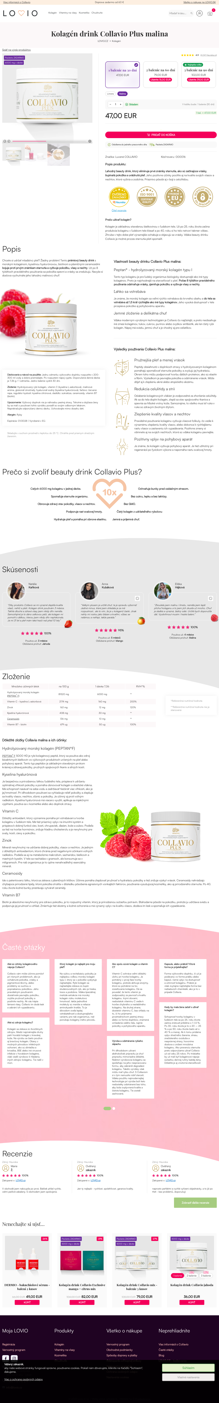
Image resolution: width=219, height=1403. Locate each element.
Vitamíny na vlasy (68, 12)
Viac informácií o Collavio (16, 2)
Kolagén (52, 12)
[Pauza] (89, 141)
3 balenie (206, 1275)
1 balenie (177, 1275)
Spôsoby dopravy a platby (121, 1355)
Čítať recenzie (119, 210)
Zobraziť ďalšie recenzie (195, 1202)
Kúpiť (27, 1302)
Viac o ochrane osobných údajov (23, 1379)
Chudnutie (97, 12)
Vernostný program (13, 1350)
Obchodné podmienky (119, 1350)
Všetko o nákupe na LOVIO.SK (199, 2)
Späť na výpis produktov (16, 49)
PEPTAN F (13, 695)
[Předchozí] (4, 141)
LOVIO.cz (20, 1180)
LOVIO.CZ (103, 40)
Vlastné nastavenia (188, 1377)
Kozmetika (84, 12)
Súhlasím (188, 1368)
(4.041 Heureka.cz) (208, 55)
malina (122, 93)
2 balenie (192, 1275)
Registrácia (8, 1344)
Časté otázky (166, 1350)
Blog (161, 1355)
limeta (110, 93)
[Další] (8, 141)
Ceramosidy (13, 718)
